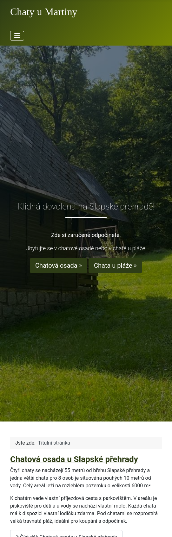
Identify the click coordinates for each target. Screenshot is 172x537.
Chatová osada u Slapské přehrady (74, 459)
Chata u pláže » (115, 265)
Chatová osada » (58, 265)
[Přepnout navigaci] (17, 36)
